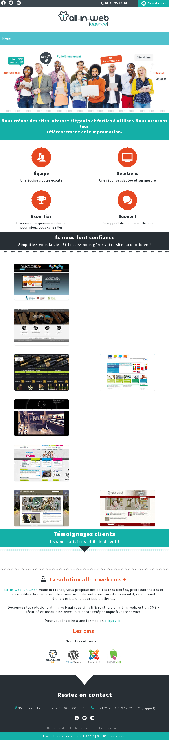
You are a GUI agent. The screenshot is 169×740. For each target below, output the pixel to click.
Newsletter (157, 3)
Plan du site (76, 728)
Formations (106, 728)
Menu (6, 38)
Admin (118, 728)
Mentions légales (56, 728)
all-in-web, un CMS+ (21, 589)
